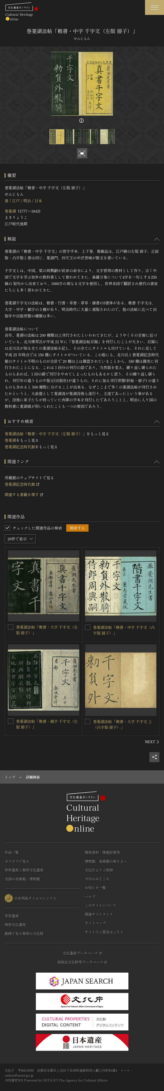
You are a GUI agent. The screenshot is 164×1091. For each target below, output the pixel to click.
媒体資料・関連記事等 (102, 852)
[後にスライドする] (152, 742)
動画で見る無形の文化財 (24, 933)
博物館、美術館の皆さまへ (106, 861)
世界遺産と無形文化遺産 (24, 869)
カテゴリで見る (17, 861)
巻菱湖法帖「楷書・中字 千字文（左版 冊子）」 (45, 433)
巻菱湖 (10, 211)
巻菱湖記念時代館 (20, 446)
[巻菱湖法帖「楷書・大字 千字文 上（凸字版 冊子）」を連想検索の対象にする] (87, 721)
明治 (27, 200)
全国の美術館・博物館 (22, 878)
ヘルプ (90, 896)
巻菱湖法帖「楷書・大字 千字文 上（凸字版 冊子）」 (122, 724)
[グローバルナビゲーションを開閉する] (154, 7)
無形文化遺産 (15, 924)
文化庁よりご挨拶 (99, 869)
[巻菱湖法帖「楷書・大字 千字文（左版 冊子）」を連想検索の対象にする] (10, 627)
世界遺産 (12, 915)
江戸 (16, 200)
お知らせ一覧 (95, 887)
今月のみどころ (97, 878)
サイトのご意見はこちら (104, 931)
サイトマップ (95, 922)
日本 (38, 200)
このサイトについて (100, 905)
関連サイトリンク (99, 914)
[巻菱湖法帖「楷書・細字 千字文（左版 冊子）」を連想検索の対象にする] (10, 721)
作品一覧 (12, 852)
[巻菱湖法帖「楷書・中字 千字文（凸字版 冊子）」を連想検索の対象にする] (87, 627)
